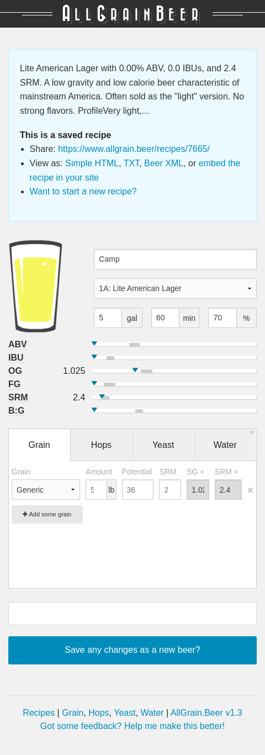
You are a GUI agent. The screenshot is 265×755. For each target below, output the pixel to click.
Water (152, 712)
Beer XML (163, 163)
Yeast (124, 712)
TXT (131, 163)
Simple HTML (92, 163)
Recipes (39, 712)
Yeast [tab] (163, 445)
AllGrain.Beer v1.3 (206, 712)
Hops (98, 712)
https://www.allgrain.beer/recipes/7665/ (134, 149)
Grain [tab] (39, 445)
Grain (72, 712)
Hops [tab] (101, 445)
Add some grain (47, 514)
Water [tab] (225, 445)
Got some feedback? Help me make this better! (132, 726)
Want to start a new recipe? (83, 191)
